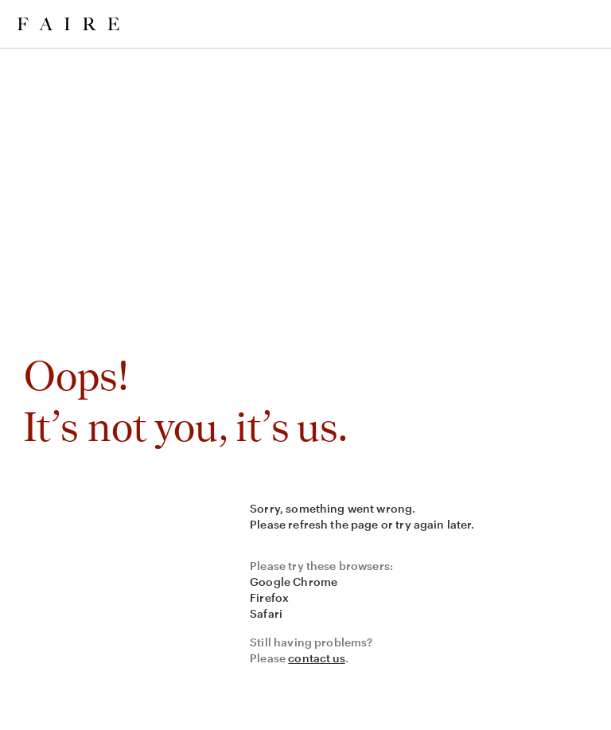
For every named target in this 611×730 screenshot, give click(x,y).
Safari (266, 613)
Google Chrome (293, 581)
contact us (316, 658)
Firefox (269, 597)
